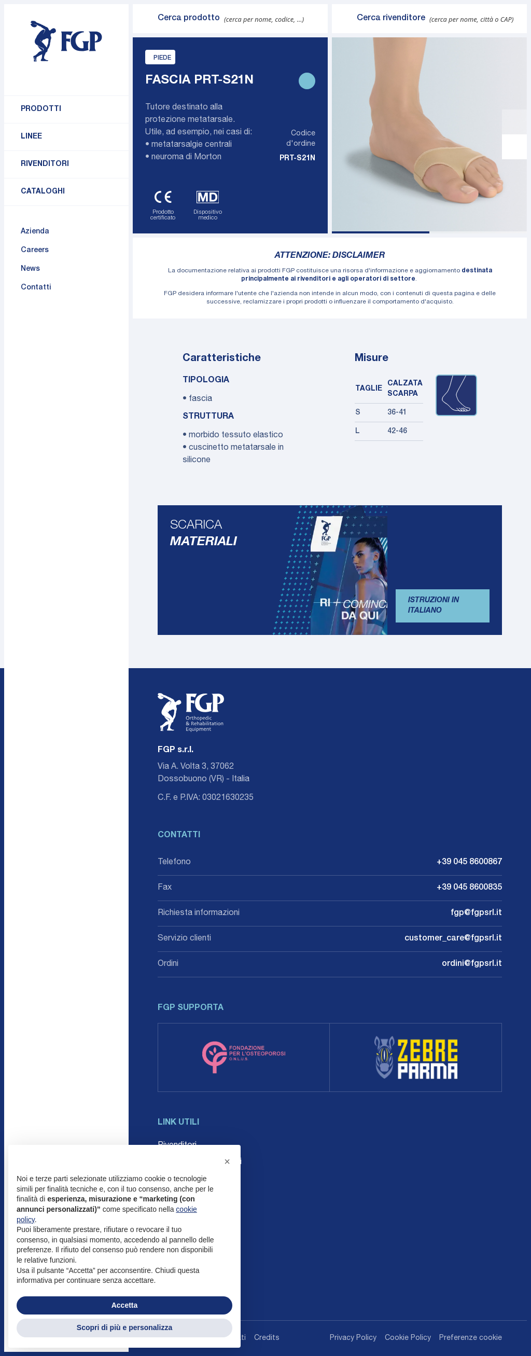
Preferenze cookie (470, 1338)
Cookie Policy (408, 1338)
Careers (35, 250)
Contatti (36, 288)
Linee (31, 137)
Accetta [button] (124, 1305)
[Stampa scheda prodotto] (307, 81)
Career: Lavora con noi (200, 1162)
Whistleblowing (185, 1196)
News (30, 269)
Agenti (169, 1179)
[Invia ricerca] (145, 18)
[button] (227, 1161)
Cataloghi (43, 192)
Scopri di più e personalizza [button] (124, 1327)
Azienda (35, 232)
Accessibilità (181, 1212)
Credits (267, 1338)
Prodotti (41, 109)
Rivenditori (45, 164)
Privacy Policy (353, 1338)
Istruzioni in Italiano (433, 606)
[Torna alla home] (66, 41)
